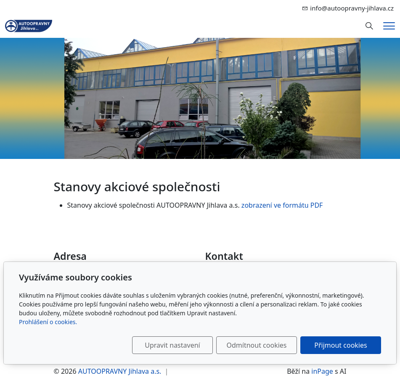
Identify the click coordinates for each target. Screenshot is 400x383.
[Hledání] (369, 26)
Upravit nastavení (172, 345)
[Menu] (389, 25)
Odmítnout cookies (257, 345)
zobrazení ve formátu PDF (282, 205)
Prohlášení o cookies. (48, 322)
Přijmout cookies (340, 345)
